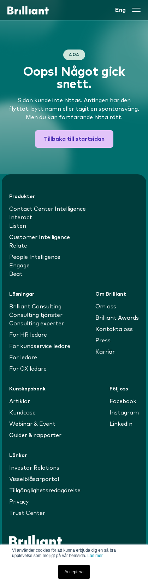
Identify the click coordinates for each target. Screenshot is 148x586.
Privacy (19, 502)
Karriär (105, 352)
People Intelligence (34, 257)
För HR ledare (28, 335)
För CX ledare (28, 369)
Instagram (124, 413)
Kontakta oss (114, 329)
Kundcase (22, 413)
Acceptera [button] (73, 571)
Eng (120, 10)
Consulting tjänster (36, 315)
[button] (136, 10)
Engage (19, 265)
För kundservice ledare (39, 346)
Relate (18, 246)
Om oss (105, 306)
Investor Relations (34, 468)
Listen (17, 226)
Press (103, 340)
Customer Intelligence (39, 237)
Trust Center (27, 513)
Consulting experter (36, 323)
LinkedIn (120, 424)
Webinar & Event (32, 424)
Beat (16, 274)
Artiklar (19, 401)
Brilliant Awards (117, 318)
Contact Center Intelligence (47, 209)
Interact (20, 217)
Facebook (122, 401)
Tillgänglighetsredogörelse (45, 490)
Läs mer (94, 555)
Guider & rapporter (35, 435)
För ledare (23, 357)
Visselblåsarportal (34, 479)
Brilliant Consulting (35, 306)
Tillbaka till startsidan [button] (74, 139)
